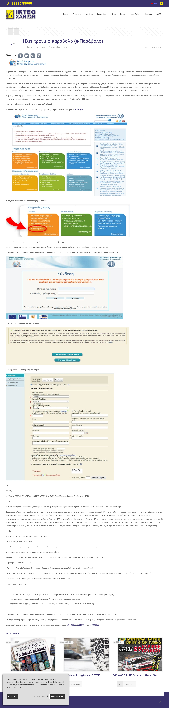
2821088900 (71, 625)
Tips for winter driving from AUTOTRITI (80, 675)
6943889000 (94, 625)
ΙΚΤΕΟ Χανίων (41, 47)
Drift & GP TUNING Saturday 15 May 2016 (135, 675)
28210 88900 (21, 3)
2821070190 (82, 625)
